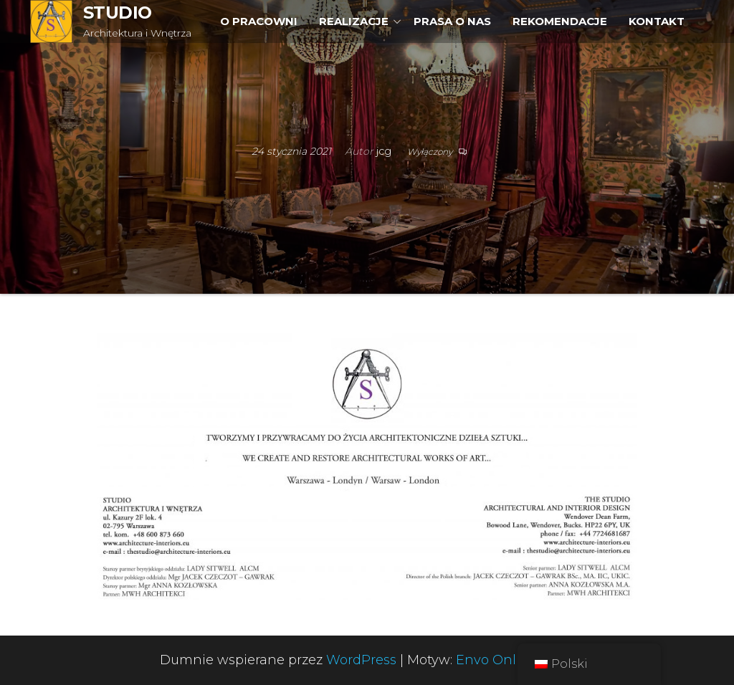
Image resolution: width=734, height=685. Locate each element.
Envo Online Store (515, 660)
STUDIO (117, 12)
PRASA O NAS (452, 21)
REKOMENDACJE (560, 21)
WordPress (361, 660)
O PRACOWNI (258, 21)
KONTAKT (657, 21)
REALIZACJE (354, 21)
